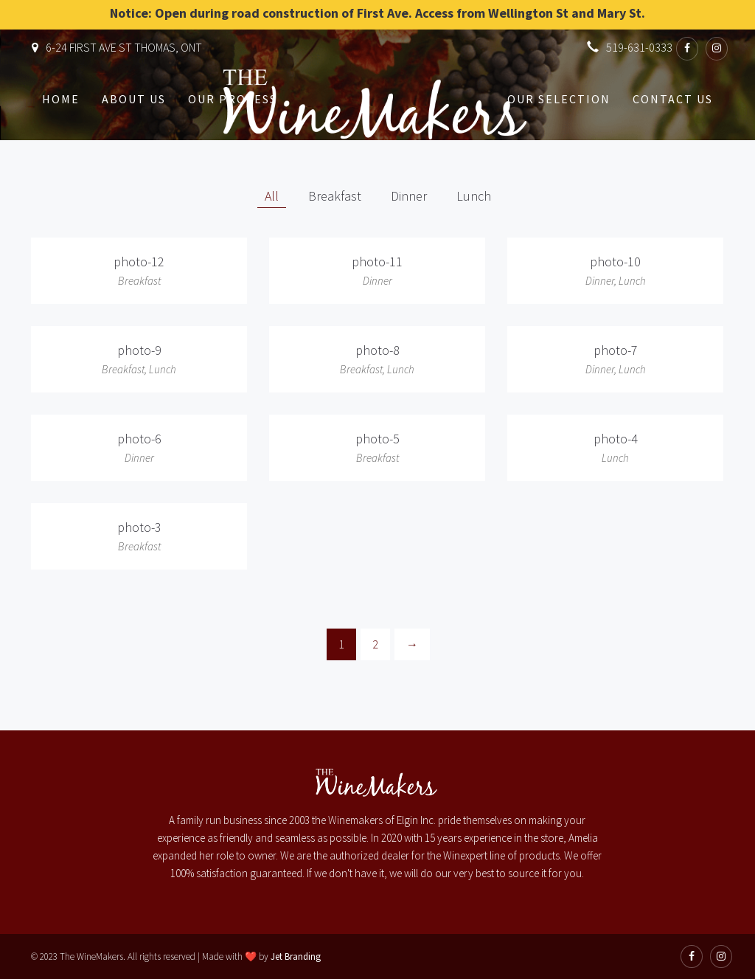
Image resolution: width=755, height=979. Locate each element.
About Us (134, 98)
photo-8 (377, 350)
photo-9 (139, 350)
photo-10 (615, 261)
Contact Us (673, 98)
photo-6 (139, 438)
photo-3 (139, 527)
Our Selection (558, 98)
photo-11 (377, 261)
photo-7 (616, 350)
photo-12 (139, 261)
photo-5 (377, 438)
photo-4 (616, 438)
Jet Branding (296, 956)
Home (61, 98)
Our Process (232, 98)
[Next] (412, 644)
